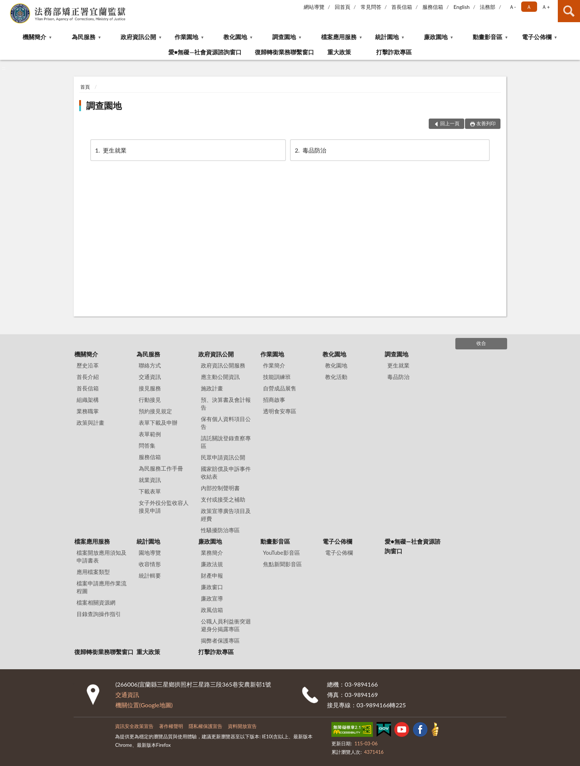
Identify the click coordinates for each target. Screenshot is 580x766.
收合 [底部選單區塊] (481, 343)
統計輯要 (150, 575)
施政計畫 (212, 388)
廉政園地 (436, 36)
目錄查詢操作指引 (99, 614)
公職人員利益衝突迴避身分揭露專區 (226, 625)
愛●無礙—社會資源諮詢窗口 (205, 51)
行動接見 (150, 399)
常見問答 (371, 7)
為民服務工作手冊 (161, 468)
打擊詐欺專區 (394, 51)
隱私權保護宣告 (205, 726)
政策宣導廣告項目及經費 (226, 514)
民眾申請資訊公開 (223, 457)
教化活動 (336, 376)
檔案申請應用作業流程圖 (102, 587)
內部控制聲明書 (220, 488)
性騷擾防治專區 (220, 530)
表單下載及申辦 (158, 422)
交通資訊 (150, 376)
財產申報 (212, 575)
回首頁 (342, 7)
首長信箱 (401, 7)
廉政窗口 (212, 587)
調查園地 (284, 36)
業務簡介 (212, 552)
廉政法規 (212, 564)
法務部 (487, 7)
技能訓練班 (277, 376)
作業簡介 (274, 365)
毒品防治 (310, 150)
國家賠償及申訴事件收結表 (226, 472)
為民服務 (83, 36)
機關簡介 (34, 36)
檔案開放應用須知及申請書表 (102, 556)
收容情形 (150, 564)
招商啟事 (274, 399)
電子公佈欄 (537, 36)
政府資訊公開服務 (223, 365)
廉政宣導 (212, 598)
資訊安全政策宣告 (134, 726)
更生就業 (110, 150)
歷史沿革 (88, 365)
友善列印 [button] (486, 123)
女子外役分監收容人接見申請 (164, 506)
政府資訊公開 (138, 36)
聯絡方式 (150, 365)
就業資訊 (150, 479)
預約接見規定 (155, 411)
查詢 (569, 11)
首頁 (85, 87)
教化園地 (235, 36)
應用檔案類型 (93, 571)
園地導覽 (150, 552)
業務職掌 (88, 411)
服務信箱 (432, 7)
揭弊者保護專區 (220, 640)
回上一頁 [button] (449, 123)
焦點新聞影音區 (282, 564)
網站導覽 (314, 7)
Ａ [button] (529, 7)
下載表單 (150, 491)
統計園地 (387, 36)
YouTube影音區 (281, 552)
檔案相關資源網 (96, 602)
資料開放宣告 (242, 726)
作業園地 (186, 36)
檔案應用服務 (339, 36)
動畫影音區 (487, 36)
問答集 (147, 445)
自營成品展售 (279, 388)
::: (6, 5)
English (461, 7)
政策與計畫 (90, 422)
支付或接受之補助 (223, 499)
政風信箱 (212, 609)
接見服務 (150, 388)
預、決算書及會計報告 (226, 403)
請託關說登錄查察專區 (226, 442)
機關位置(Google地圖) (144, 704)
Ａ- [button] (512, 7)
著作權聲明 (171, 726)
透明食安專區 (279, 411)
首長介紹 (88, 376)
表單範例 (150, 434)
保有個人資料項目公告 (226, 423)
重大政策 (339, 51)
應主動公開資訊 (220, 376)
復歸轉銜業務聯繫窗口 (284, 51)
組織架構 (88, 399)
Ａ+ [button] (546, 7)
